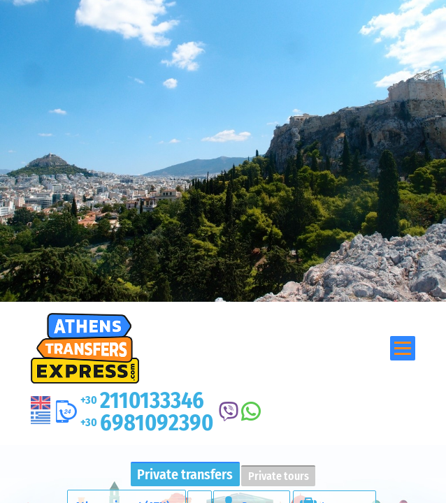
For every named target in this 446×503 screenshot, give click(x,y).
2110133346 (142, 400)
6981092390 (146, 422)
